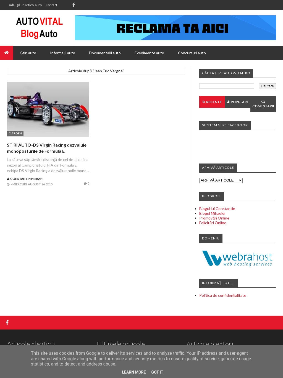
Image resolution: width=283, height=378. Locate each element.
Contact (51, 5)
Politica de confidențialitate (222, 295)
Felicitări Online (212, 222)
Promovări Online (214, 218)
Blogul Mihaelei (212, 213)
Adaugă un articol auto (25, 5)
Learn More (134, 372)
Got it (157, 372)
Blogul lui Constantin (217, 208)
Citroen (15, 133)
